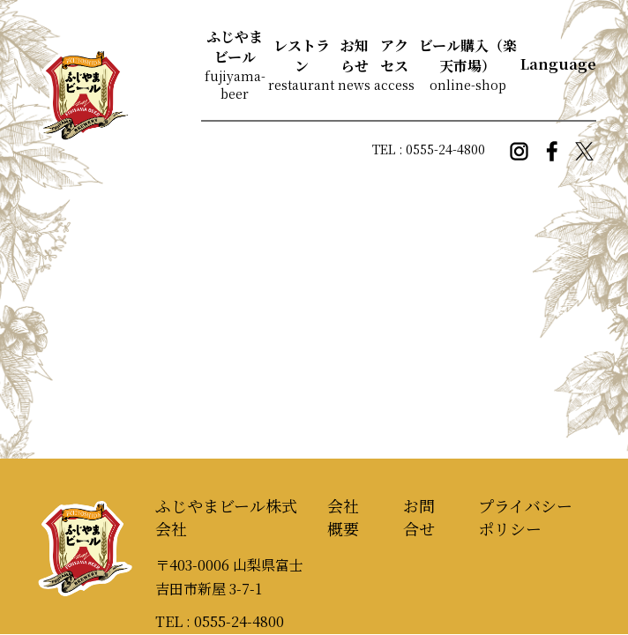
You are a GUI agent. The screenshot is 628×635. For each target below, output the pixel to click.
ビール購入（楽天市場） (468, 55)
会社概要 (343, 517)
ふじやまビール (234, 46)
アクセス (394, 55)
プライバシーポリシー (525, 517)
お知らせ (354, 55)
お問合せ (419, 517)
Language (558, 64)
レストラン (301, 55)
